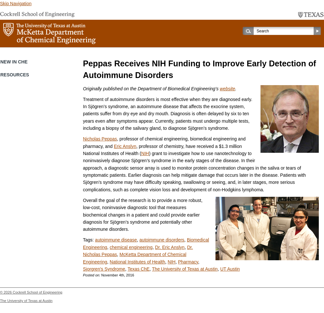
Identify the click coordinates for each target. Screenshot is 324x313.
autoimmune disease (116, 239)
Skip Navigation (15, 3)
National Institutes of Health (137, 261)
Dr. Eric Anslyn (170, 247)
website (227, 88)
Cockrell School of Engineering (37, 292)
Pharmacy (188, 261)
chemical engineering (131, 247)
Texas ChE (139, 269)
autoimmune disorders (161, 239)
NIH (145, 153)
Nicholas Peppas (100, 138)
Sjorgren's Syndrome (104, 269)
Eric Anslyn (125, 146)
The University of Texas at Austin (185, 269)
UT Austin (230, 269)
